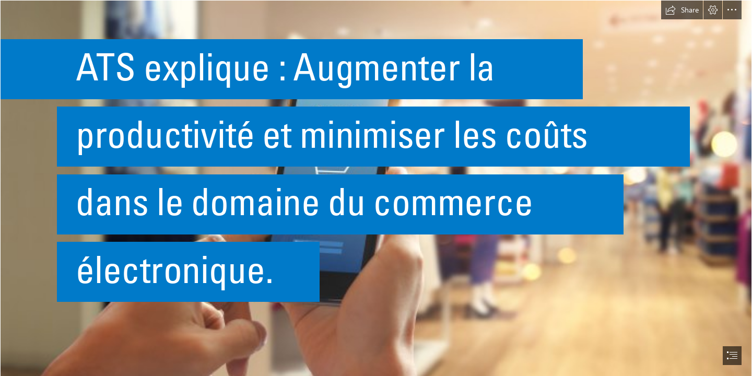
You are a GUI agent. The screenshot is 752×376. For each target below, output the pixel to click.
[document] (376, 188)
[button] (682, 10)
